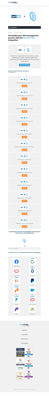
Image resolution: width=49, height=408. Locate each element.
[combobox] (24, 248)
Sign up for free (24, 65)
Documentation (13, 27)
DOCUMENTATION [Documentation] (11, 72)
